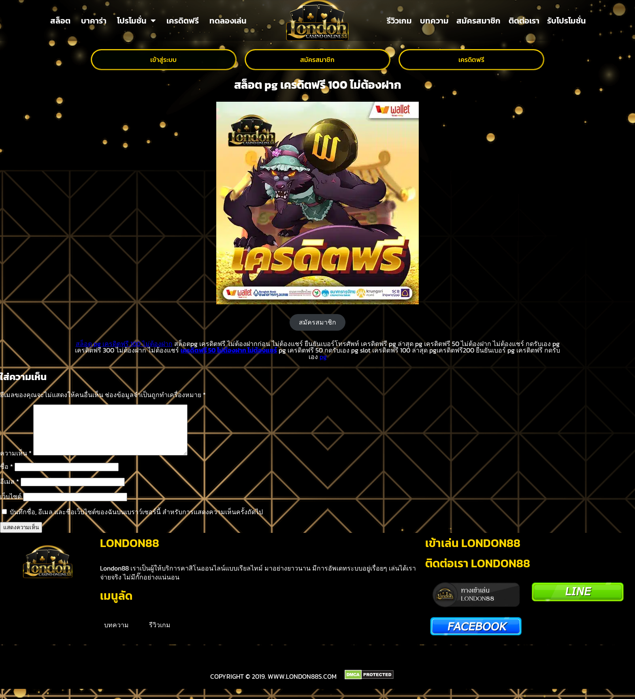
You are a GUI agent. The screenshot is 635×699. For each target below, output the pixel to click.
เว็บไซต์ (10, 506)
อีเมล (9, 491)
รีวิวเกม (399, 21)
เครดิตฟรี (182, 21)
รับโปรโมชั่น (566, 21)
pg (323, 356)
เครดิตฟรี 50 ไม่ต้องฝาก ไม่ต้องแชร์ (229, 350)
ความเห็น (16, 463)
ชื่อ (6, 476)
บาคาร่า (94, 21)
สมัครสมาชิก (478, 21)
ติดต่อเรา (524, 21)
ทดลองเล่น (228, 21)
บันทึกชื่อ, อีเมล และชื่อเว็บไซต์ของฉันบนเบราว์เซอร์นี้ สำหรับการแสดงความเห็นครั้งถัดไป (136, 521)
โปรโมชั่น (136, 21)
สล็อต (60, 21)
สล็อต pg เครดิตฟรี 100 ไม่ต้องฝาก (124, 343)
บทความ (434, 21)
